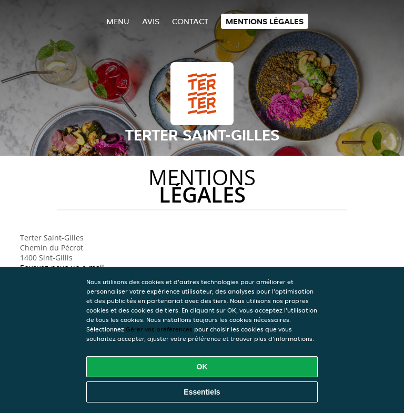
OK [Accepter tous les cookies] (202, 366)
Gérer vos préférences (159, 329)
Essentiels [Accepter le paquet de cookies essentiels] (202, 392)
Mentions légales (265, 21)
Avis (150, 21)
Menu (117, 21)
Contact (190, 21)
